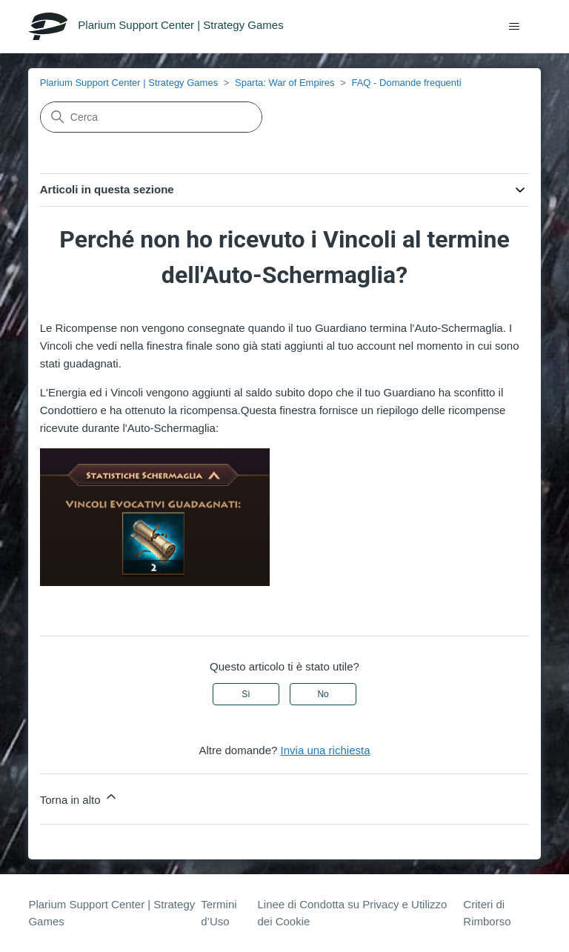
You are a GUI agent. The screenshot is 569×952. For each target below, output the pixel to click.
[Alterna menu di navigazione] (514, 27)
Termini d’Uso (218, 913)
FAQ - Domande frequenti (406, 82)
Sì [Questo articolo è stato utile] (246, 694)
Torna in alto (79, 797)
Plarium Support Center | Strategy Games (129, 82)
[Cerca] (151, 117)
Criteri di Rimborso (486, 913)
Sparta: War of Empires (285, 82)
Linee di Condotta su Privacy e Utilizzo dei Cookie (352, 913)
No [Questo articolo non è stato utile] (322, 694)
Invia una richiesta (325, 750)
